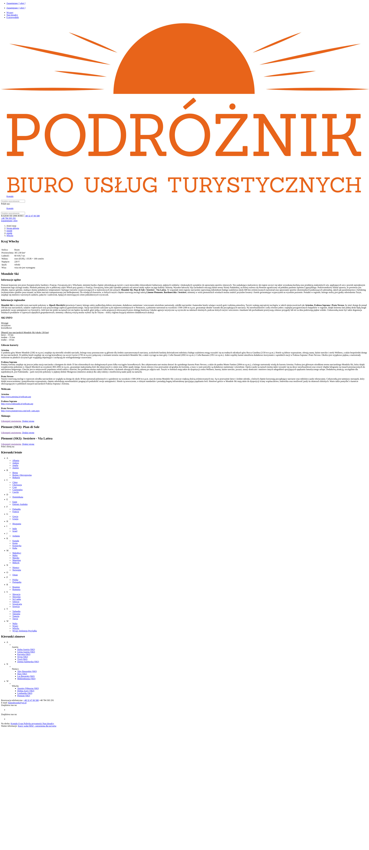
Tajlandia (16, 611)
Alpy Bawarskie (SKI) (27, 671)
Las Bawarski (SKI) (26, 676)
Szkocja (15, 601)
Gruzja (15, 519)
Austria (15, 468)
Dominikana (17, 497)
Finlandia (16, 509)
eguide (9, 231)
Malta (14, 555)
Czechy (15, 492)
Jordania (16, 536)
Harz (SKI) (22, 674)
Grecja (15, 516)
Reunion (16, 587)
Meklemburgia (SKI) (26, 679)
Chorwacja (17, 485)
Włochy (9, 235)
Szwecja (16, 606)
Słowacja (16, 594)
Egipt (14, 502)
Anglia (15, 465)
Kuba (14, 548)
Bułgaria (16, 477)
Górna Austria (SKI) (26, 652)
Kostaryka (16, 545)
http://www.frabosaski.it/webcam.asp (17, 404)
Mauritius (16, 560)
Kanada (15, 541)
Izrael (14, 531)
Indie (14, 528)
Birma (15, 473)
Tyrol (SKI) (22, 659)
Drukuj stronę (28, 421)
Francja (15, 511)
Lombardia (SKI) (24, 693)
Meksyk (15, 563)
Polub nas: (5, 204)
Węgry (15, 626)
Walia (14, 623)
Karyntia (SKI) (23, 654)
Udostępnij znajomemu (11, 421)
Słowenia (16, 597)
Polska (15, 580)
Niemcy (15, 567)
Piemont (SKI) (23, 696)
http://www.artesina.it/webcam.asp (16, 397)
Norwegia (16, 570)
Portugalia (16, 582)
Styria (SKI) (22, 657)
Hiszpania (16, 524)
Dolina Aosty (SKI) (25, 691)
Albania (15, 460)
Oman (15, 575)
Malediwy (16, 553)
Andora (15, 463)
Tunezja (15, 616)
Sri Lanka (16, 599)
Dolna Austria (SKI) (26, 649)
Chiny (15, 482)
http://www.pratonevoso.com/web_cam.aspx (20, 411)
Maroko (15, 558)
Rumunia (16, 589)
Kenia (15, 543)
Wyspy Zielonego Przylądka (24, 631)
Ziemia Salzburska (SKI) (28, 661)
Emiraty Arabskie (20, 504)
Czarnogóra (17, 490)
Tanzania (16, 614)
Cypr (14, 487)
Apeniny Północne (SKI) (28, 688)
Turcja (15, 618)
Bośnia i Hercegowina (22, 475)
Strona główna (12, 228)
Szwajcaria (17, 604)
